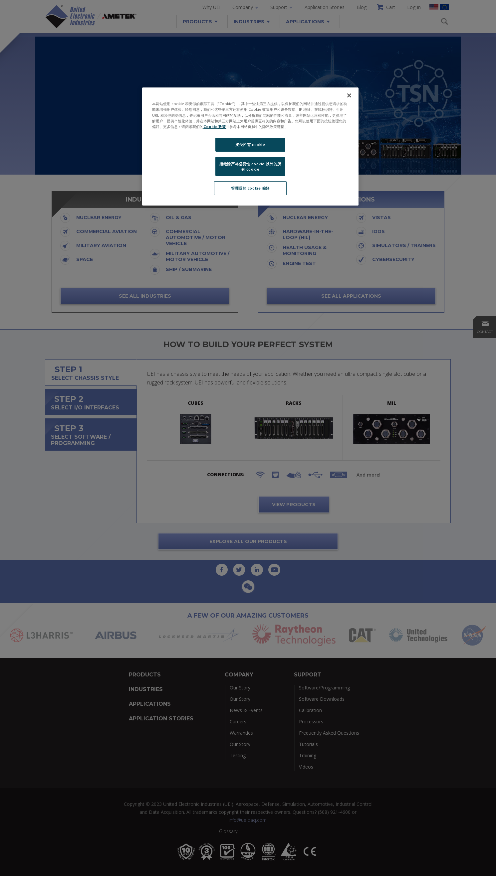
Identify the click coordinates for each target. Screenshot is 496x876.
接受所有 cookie (250, 144)
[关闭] (349, 95)
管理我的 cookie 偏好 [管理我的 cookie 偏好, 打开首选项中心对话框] (250, 188)
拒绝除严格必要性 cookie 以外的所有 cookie (250, 166)
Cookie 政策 (214, 126)
